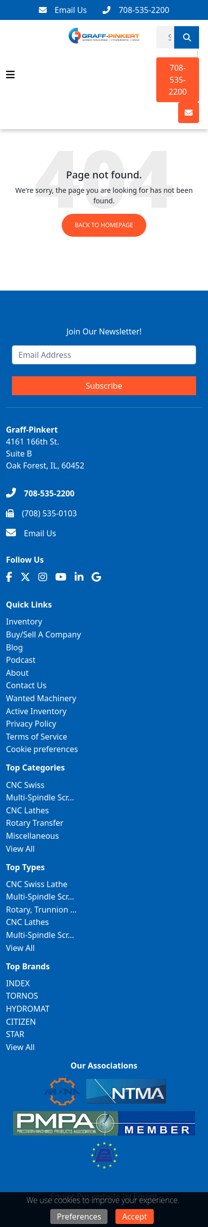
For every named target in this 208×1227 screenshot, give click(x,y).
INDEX (18, 983)
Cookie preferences (42, 749)
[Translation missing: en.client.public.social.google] (96, 577)
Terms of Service (36, 736)
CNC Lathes (27, 810)
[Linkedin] (79, 577)
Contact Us (26, 685)
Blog (14, 647)
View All (20, 848)
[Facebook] (9, 577)
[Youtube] (61, 577)
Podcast (20, 659)
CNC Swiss (25, 784)
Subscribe (104, 385)
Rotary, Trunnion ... (41, 909)
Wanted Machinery (41, 698)
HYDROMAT (28, 1008)
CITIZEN (21, 1021)
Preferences (79, 1216)
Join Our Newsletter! (103, 331)
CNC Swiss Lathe (37, 884)
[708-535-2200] (136, 9)
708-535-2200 (178, 79)
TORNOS (22, 995)
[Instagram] (42, 577)
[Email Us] (63, 9)
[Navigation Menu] (10, 75)
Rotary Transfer (34, 822)
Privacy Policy (31, 723)
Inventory (24, 621)
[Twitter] (25, 577)
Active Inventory (36, 711)
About (17, 672)
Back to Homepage (104, 225)
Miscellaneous (32, 835)
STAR (15, 1034)
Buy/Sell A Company (43, 634)
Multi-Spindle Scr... (40, 797)
